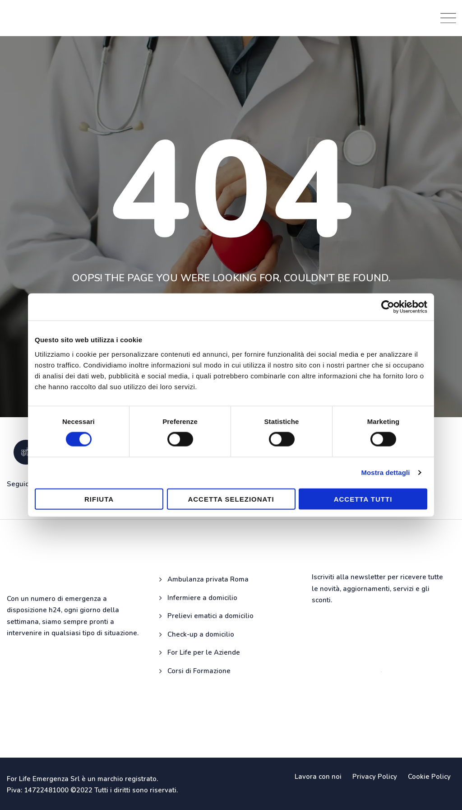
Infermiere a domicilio (202, 597)
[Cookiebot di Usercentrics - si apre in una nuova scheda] (387, 307)
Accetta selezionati (231, 499)
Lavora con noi (318, 776)
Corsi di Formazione (199, 670)
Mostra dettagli (385, 472)
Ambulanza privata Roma (208, 579)
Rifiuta (99, 499)
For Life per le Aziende (203, 652)
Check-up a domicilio (200, 634)
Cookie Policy (429, 776)
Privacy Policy (374, 776)
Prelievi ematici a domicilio (210, 615)
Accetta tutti (363, 499)
